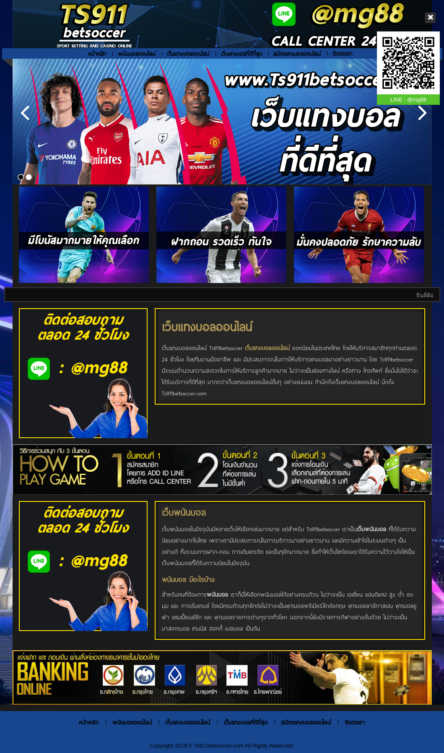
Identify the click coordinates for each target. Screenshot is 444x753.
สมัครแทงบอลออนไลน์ (297, 53)
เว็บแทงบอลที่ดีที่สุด (241, 53)
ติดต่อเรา (342, 53)
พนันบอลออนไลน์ (137, 53)
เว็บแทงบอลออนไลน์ (188, 53)
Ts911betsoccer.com (219, 746)
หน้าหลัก (97, 53)
